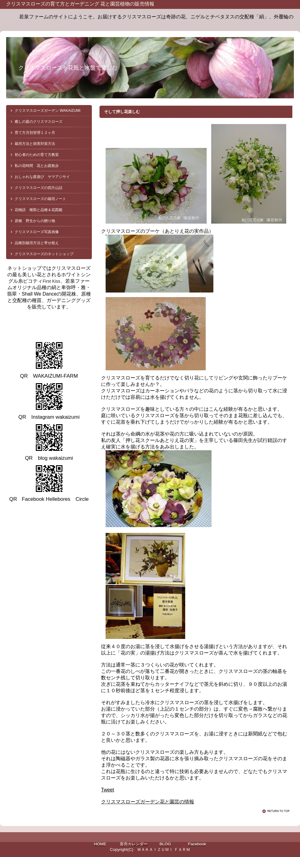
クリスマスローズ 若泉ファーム (61, 324)
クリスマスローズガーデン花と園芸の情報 (147, 801)
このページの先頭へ (277, 811)
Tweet (107, 789)
